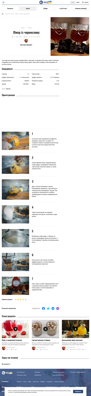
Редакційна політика (58, 375)
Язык (77, 2)
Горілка (4, 74)
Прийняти (78, 391)
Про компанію (21, 372)
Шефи (45, 8)
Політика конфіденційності (77, 372)
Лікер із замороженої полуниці (12, 340)
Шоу (3, 391)
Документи (38, 375)
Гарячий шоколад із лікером (41, 340)
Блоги (4, 387)
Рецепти (10, 8)
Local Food (63, 8)
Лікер (16, 13)
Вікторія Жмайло (10, 347)
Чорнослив (35, 74)
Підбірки (42, 381)
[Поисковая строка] (85, 2)
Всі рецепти (5, 364)
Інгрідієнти (50, 381)
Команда (37, 372)
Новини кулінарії (81, 8)
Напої (28, 8)
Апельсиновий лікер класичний (72, 340)
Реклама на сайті (21, 375)
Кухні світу (36, 381)
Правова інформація (58, 372)
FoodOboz (5, 381)
